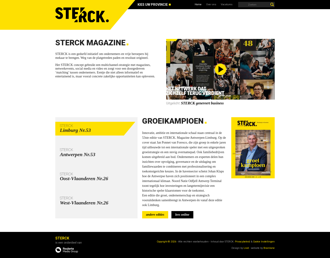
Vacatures (226, 4)
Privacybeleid (242, 241)
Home (198, 4)
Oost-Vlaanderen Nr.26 (84, 178)
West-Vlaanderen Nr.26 (84, 203)
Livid (246, 248)
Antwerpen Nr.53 (77, 154)
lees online (182, 214)
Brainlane (269, 248)
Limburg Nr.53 (75, 130)
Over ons (211, 4)
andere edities (155, 214)
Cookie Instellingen (264, 241)
